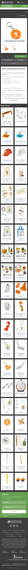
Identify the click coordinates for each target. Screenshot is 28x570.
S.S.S (11, 532)
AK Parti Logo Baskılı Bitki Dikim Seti (21, 260)
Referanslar (15, 530)
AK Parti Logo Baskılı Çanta (7, 240)
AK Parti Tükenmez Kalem (7, 469)
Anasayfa (5, 530)
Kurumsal (24, 532)
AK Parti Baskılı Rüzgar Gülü (21, 431)
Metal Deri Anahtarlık (7, 392)
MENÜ (24, 6)
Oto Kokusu (21, 486)
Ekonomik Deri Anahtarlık (7, 354)
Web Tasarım (18, 568)
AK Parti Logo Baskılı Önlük (21, 221)
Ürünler (9, 530)
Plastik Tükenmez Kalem (7, 467)
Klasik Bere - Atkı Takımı (7, 334)
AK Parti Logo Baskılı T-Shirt (21, 394)
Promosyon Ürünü (19, 534)
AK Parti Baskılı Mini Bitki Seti (21, 279)
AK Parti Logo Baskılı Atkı (21, 297)
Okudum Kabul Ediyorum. (13, 515)
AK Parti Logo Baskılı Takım (7, 336)
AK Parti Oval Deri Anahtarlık (21, 376)
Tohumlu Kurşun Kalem (21, 449)
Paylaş (13, 63)
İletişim (20, 536)
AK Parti (21, 487)
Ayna (7, 411)
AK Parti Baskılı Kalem (20, 450)
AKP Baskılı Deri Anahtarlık (7, 356)
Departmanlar (22, 530)
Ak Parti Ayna (7, 413)
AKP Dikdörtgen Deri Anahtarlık (21, 356)
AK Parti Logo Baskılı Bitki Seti (7, 260)
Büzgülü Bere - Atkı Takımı (20, 314)
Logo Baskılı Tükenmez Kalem (21, 469)
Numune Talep (7, 60)
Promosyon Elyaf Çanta (21, 239)
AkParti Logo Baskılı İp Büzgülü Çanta (7, 181)
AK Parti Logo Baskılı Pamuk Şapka (21, 161)
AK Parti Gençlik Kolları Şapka (21, 143)
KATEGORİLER (6, 6)
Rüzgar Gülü (21, 429)
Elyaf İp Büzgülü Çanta (7, 238)
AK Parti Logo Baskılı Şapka (7, 143)
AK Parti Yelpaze (7, 449)
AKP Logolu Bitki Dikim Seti (7, 279)
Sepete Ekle (20, 56)
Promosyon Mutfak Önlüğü (20, 219)
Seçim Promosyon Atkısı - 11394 (7, 122)
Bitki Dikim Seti (7, 258)
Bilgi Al (20, 60)
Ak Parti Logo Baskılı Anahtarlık (21, 335)
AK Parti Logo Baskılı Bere (7, 314)
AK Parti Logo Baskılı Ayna (20, 413)
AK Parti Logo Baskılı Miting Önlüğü (7, 220)
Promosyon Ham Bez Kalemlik (21, 199)
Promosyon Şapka (7, 141)
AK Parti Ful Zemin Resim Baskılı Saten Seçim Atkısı (7, 124)
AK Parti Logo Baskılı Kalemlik (21, 201)
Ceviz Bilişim (9, 568)
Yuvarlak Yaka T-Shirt (21, 392)
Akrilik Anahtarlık (21, 333)
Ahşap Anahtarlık (21, 121)
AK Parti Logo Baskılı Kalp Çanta (7, 201)
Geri (25, 12)
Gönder (14, 511)
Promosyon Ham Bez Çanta (7, 179)
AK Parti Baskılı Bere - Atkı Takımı (20, 316)
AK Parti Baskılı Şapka (7, 161)
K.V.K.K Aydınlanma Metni (11, 536)
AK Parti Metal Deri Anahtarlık (7, 394)
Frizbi (7, 429)
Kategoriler (22, 15)
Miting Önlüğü (7, 218)
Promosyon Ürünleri (9, 534)
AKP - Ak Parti (21, 122)
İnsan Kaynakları (5, 532)
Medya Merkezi (17, 532)
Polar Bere (7, 313)
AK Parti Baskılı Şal (7, 297)
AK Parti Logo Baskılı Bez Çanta (21, 181)
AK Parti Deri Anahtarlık (7, 375)
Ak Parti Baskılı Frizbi (7, 430)
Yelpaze (7, 448)
